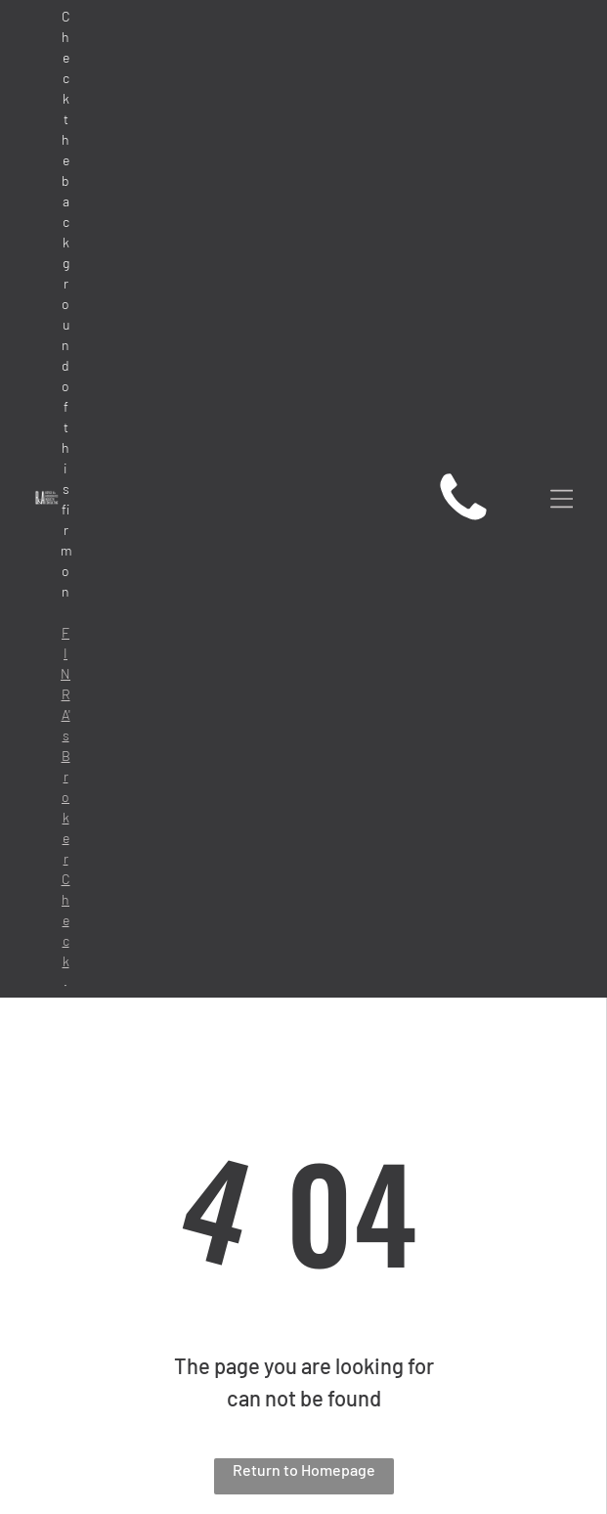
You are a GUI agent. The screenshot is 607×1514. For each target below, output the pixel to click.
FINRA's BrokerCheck (65, 796)
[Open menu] (562, 498)
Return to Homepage (304, 1469)
